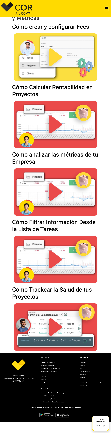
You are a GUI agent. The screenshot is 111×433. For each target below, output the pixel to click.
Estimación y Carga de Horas (50, 379)
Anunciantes (45, 400)
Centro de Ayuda (46, 404)
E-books (83, 376)
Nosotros (44, 391)
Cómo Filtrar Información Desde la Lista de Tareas (54, 236)
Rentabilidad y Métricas (49, 382)
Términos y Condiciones (51, 410)
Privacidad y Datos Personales (53, 413)
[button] (106, 9)
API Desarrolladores (49, 407)
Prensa (82, 388)
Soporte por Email (62, 404)
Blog (81, 379)
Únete (43, 397)
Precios (43, 388)
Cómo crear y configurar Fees (50, 37)
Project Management (48, 376)
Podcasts (83, 373)
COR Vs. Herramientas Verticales (91, 397)
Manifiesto (44, 394)
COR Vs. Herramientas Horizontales (92, 394)
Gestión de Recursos (48, 373)
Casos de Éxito (85, 382)
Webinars (83, 385)
